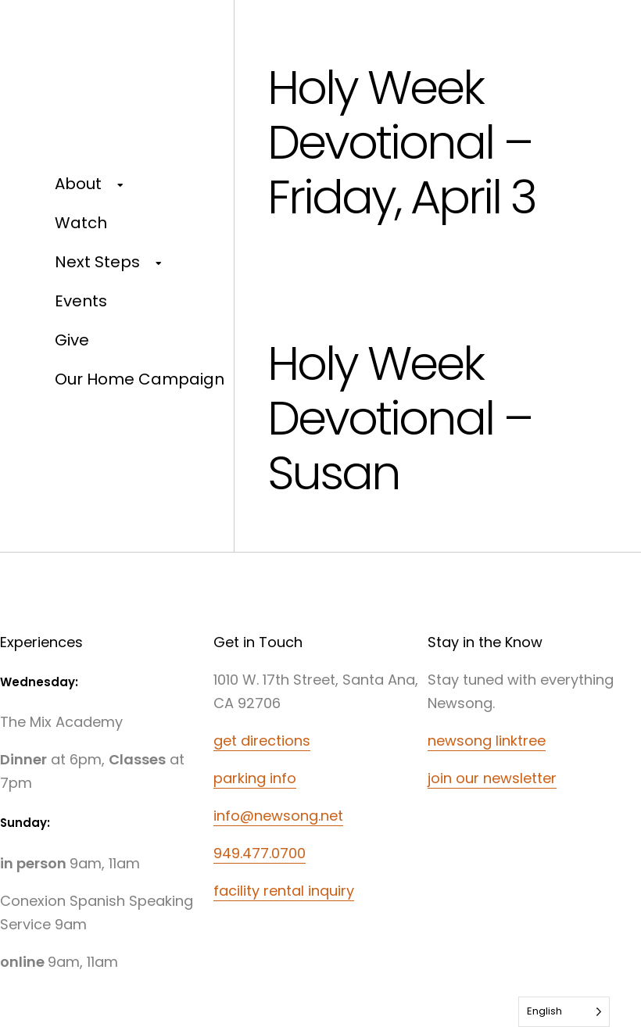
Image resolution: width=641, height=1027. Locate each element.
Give (72, 340)
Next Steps (97, 262)
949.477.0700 (259, 853)
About (78, 184)
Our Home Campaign (139, 379)
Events (81, 301)
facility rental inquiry (283, 890)
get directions (261, 740)
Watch (81, 223)
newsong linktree (487, 740)
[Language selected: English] (564, 1012)
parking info (254, 778)
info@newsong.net (278, 815)
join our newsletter (492, 778)
